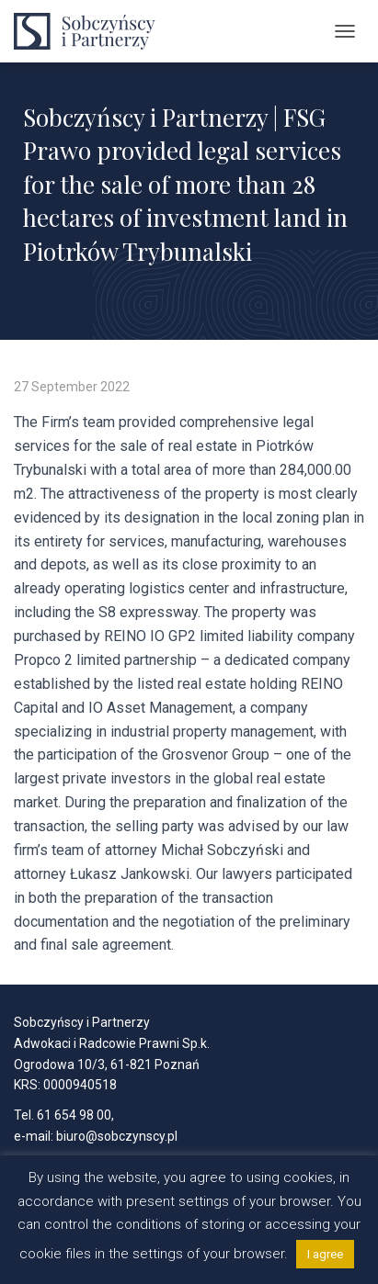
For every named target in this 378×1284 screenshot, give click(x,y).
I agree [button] (325, 1254)
